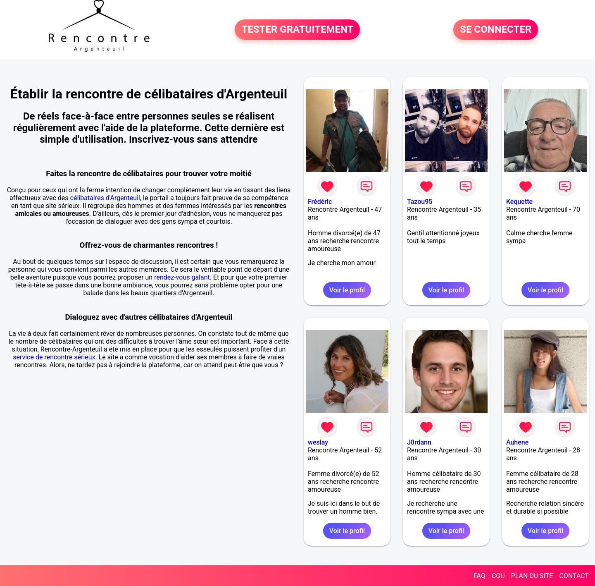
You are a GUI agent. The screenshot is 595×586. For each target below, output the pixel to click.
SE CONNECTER (495, 30)
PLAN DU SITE (532, 576)
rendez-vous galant (182, 277)
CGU (498, 576)
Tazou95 (419, 202)
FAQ (480, 576)
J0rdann (419, 442)
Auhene (517, 442)
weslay (318, 442)
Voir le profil (347, 290)
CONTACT (574, 576)
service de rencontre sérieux (54, 357)
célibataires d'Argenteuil (105, 198)
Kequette (519, 202)
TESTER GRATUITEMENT (297, 30)
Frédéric (320, 202)
